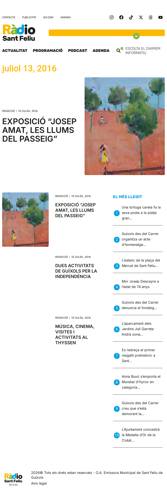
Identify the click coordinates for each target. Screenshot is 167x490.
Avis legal (39, 483)
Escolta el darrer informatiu (142, 50)
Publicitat (29, 17)
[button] (118, 50)
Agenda (65, 17)
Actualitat (14, 50)
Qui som (48, 17)
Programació (48, 50)
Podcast (77, 50)
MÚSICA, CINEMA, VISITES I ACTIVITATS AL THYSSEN (74, 334)
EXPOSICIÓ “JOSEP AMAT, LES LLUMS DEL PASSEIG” (39, 130)
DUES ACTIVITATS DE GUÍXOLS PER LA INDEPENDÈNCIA (76, 271)
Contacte (8, 17)
